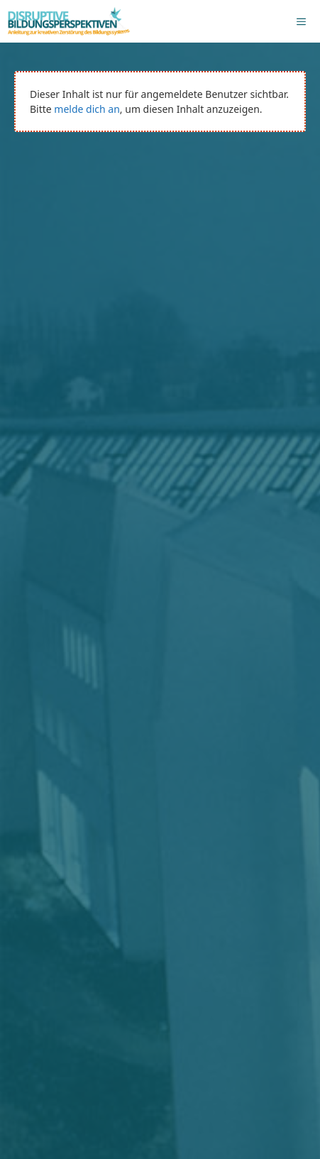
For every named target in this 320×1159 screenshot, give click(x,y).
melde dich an (86, 109)
